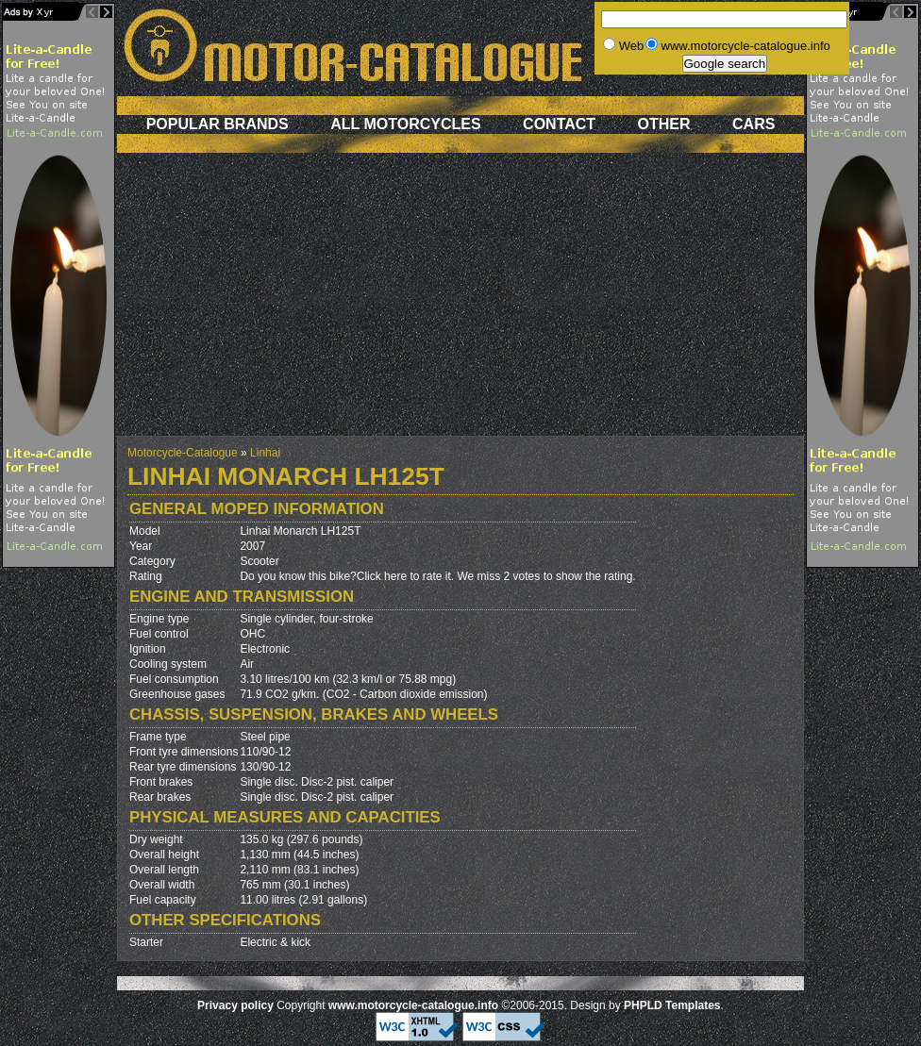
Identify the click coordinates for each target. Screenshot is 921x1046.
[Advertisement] (460, 304)
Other (664, 124)
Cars (753, 124)
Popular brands (217, 124)
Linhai (265, 452)
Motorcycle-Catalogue (182, 452)
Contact (559, 124)
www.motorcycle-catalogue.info (413, 1005)
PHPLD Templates (672, 1005)
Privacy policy (235, 1005)
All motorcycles (405, 124)
